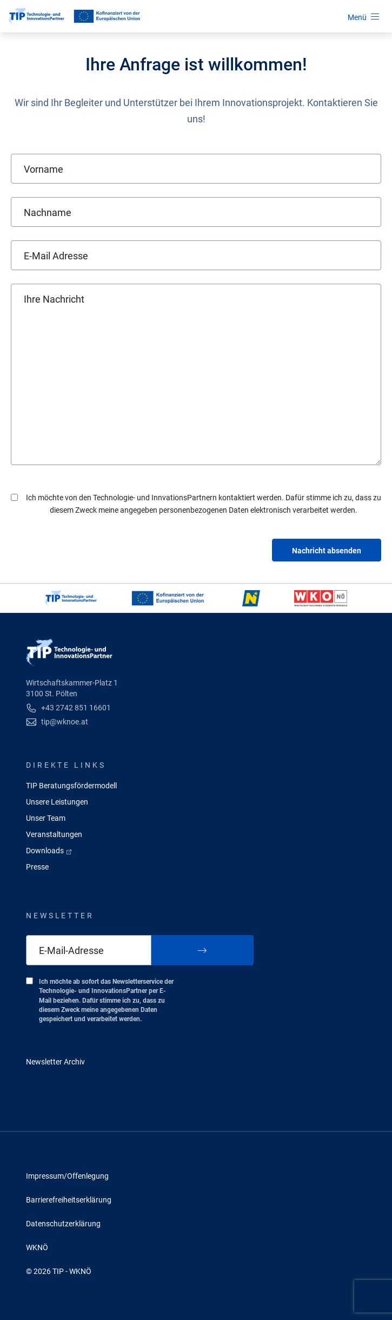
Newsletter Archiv (55, 1061)
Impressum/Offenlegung (67, 1176)
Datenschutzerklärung (63, 1223)
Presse (37, 866)
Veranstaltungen (54, 834)
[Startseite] (36, 16)
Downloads (49, 850)
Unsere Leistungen (57, 802)
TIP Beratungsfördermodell (71, 785)
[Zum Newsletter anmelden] (202, 950)
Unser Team (45, 818)
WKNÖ (37, 1247)
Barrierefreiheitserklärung (68, 1199)
